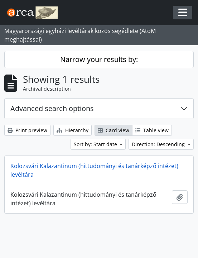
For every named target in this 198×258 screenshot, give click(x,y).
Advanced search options (52, 108)
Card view (113, 130)
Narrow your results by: (99, 59)
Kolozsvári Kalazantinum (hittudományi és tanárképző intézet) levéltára (94, 170)
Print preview (27, 130)
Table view (152, 130)
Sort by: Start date (96, 144)
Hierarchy (72, 130)
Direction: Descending (159, 144)
